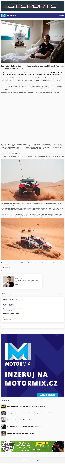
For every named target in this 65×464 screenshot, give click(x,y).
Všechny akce (61, 293)
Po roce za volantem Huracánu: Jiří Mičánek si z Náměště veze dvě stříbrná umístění (24, 426)
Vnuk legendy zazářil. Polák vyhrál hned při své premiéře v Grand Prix (21, 433)
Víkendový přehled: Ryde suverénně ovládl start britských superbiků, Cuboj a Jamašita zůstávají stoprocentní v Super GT (32, 413)
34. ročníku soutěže (9, 214)
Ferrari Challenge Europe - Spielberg (12, 313)
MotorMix (3, 331)
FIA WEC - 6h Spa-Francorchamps (11, 299)
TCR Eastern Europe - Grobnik (11, 318)
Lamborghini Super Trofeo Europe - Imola (13, 308)
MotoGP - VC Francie (8, 304)
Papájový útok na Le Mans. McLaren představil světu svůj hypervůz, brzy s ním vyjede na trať (26, 406)
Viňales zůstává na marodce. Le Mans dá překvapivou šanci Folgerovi (21, 419)
